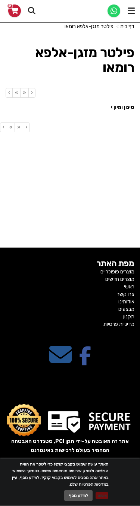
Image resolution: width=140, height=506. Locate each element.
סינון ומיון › (122, 107)
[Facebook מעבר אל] (85, 361)
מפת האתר (115, 263)
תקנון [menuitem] (128, 316)
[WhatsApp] (114, 10)
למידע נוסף (78, 495)
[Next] (16, 92)
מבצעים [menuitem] (126, 309)
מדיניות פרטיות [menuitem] (118, 324)
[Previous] (24, 92)
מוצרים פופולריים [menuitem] (117, 272)
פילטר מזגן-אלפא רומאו (89, 26)
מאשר (102, 495)
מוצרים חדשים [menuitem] (119, 279)
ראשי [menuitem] (129, 287)
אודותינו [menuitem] (126, 302)
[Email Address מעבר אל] (60, 361)
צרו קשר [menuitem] (125, 294)
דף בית (127, 26)
